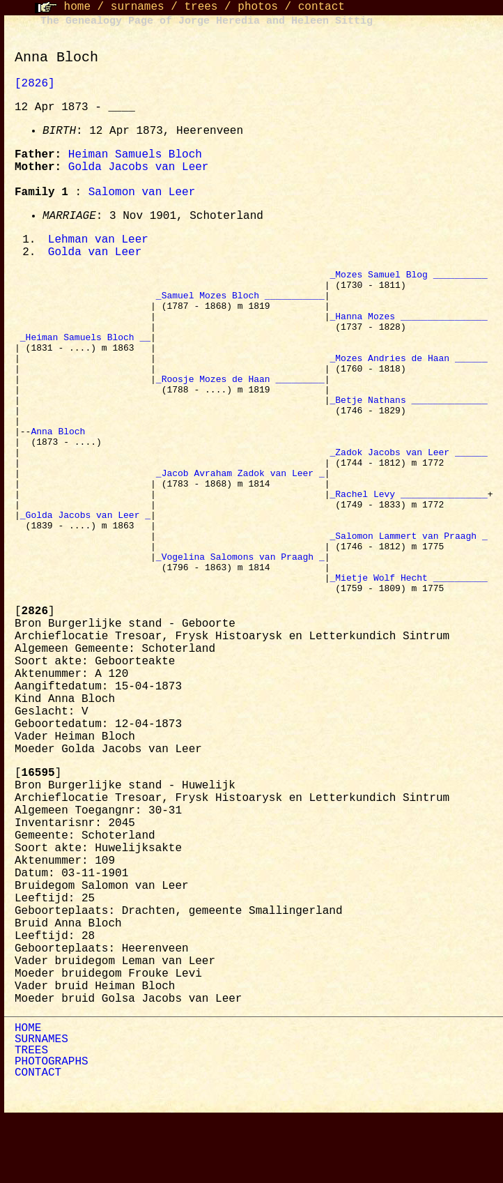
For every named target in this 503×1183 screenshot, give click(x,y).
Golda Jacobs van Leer (138, 167)
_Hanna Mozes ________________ (408, 327)
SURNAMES (41, 1105)
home (77, 7)
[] (35, 677)
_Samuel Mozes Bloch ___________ (240, 302)
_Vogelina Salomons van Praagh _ (240, 616)
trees (200, 7)
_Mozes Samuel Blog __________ (408, 277)
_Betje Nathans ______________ (408, 428)
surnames (137, 7)
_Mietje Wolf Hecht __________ (408, 641)
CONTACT (38, 1139)
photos (258, 7)
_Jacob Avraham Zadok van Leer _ (240, 516)
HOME (28, 1094)
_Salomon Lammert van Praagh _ (408, 591)
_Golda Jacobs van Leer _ (85, 566)
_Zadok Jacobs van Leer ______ (408, 490)
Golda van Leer (94, 253)
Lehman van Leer (98, 240)
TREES (31, 1117)
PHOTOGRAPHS (51, 1128)
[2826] (35, 83)
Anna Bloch (61, 465)
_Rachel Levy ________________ (408, 541)
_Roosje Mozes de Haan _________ (240, 403)
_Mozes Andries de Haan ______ (408, 378)
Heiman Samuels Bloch (135, 154)
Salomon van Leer (142, 192)
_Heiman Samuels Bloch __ (85, 352)
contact (321, 7)
